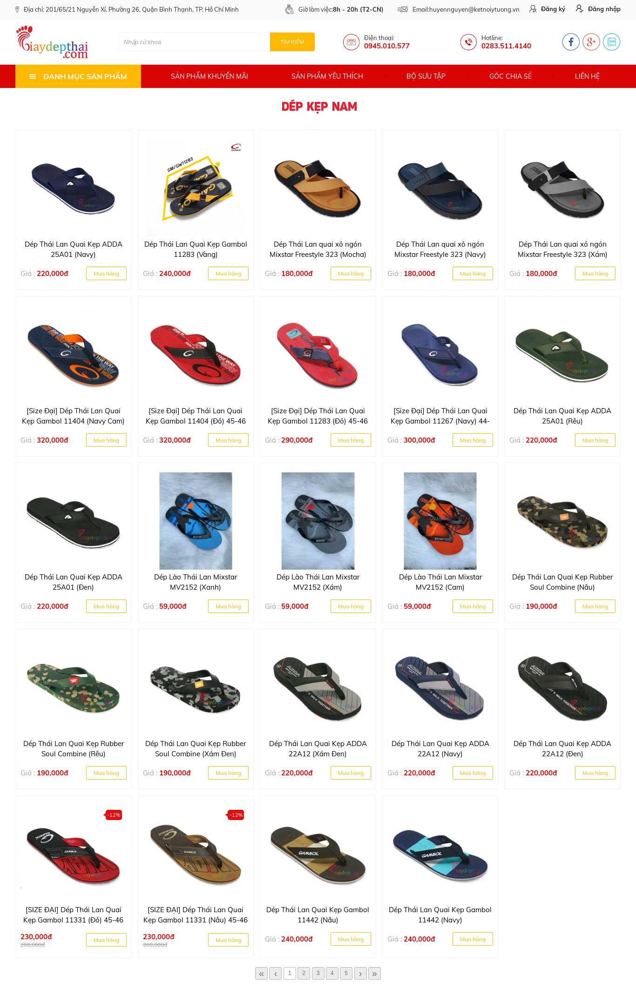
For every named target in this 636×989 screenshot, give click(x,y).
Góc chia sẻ (510, 76)
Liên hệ (587, 76)
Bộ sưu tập (426, 76)
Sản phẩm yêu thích (327, 76)
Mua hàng (106, 273)
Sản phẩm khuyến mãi (209, 76)
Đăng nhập (598, 9)
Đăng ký (547, 9)
